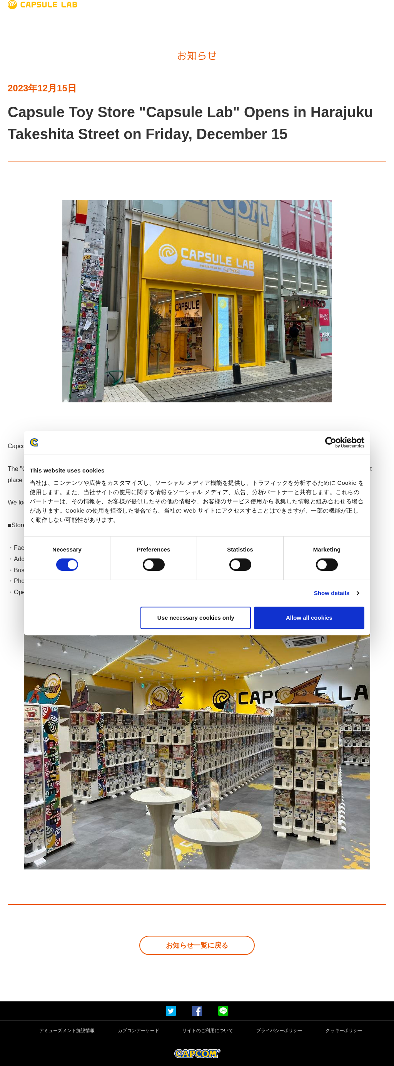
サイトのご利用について (207, 1030)
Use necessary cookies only (195, 617)
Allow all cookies (309, 617)
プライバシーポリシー (279, 1030)
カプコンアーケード (138, 1030)
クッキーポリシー (344, 1030)
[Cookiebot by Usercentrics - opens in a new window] (330, 442)
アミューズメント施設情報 (67, 1030)
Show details (332, 593)
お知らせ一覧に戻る (197, 945)
